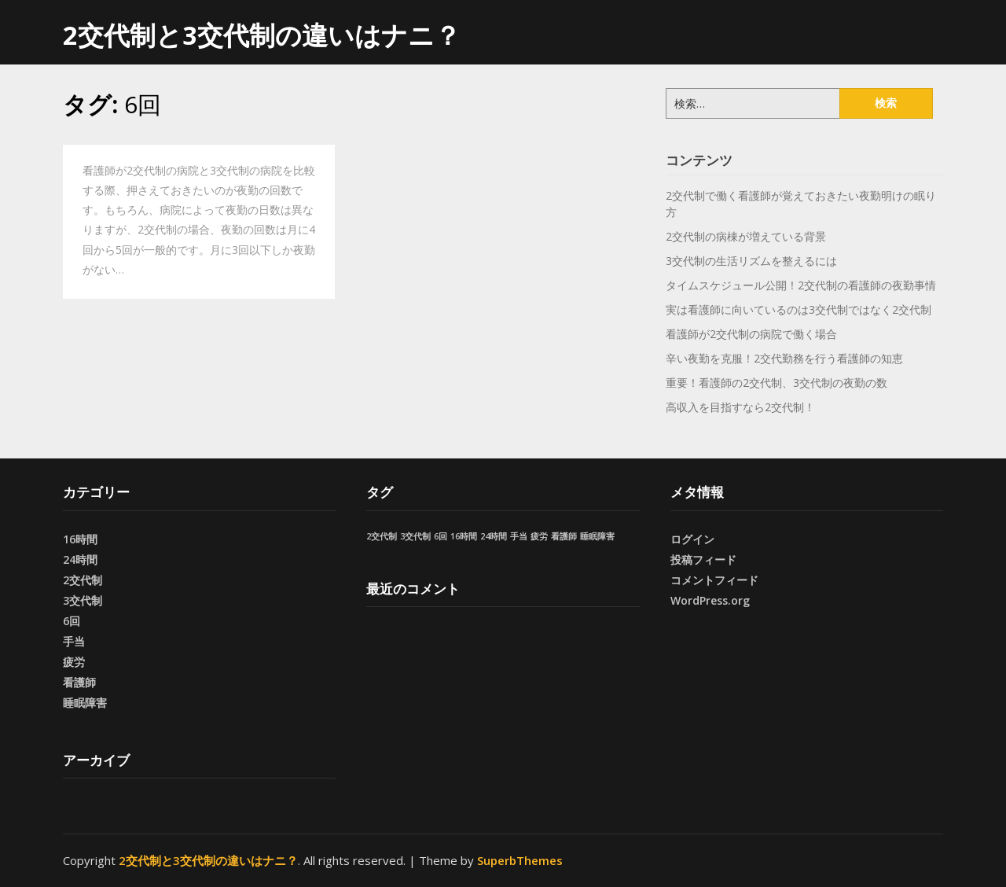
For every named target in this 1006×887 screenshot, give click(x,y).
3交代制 (82, 600)
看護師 (79, 682)
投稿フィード (703, 559)
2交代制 (82, 579)
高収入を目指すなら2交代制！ (740, 406)
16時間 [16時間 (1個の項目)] (463, 536)
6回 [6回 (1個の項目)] (440, 536)
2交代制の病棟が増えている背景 (746, 236)
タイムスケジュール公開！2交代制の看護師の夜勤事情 (801, 285)
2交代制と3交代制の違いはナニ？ (262, 35)
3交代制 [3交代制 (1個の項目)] (415, 536)
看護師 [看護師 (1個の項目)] (564, 536)
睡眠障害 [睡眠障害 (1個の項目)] (597, 536)
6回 (71, 620)
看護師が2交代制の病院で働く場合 (751, 333)
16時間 (80, 539)
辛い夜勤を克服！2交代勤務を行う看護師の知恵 (784, 358)
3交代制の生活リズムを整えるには (751, 260)
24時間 (80, 559)
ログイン (692, 539)
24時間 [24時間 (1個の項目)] (493, 536)
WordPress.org (710, 600)
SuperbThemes (520, 860)
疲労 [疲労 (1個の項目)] (539, 536)
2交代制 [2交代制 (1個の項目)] (381, 536)
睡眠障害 (85, 702)
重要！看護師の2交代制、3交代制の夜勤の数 (776, 382)
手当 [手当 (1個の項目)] (518, 536)
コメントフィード (714, 579)
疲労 (74, 661)
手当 (74, 641)
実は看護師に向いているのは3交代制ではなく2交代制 (798, 309)
